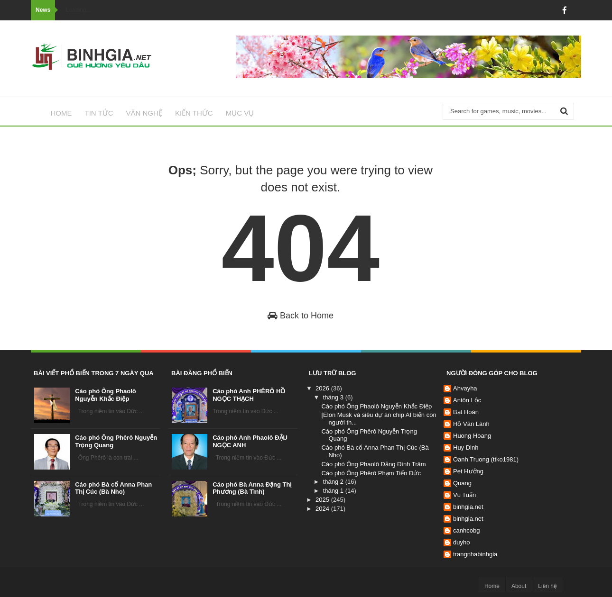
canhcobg (466, 530)
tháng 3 (334, 397)
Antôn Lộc (467, 400)
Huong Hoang (472, 435)
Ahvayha (465, 388)
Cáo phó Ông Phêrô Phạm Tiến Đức (370, 473)
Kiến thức (194, 113)
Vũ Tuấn (464, 494)
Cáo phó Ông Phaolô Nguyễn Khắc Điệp (105, 395)
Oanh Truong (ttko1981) (486, 459)
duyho (461, 542)
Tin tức (99, 113)
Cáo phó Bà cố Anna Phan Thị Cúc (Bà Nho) (113, 488)
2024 (323, 508)
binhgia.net (468, 506)
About (518, 586)
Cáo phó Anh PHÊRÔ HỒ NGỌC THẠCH (249, 395)
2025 (323, 499)
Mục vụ (240, 113)
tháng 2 (334, 481)
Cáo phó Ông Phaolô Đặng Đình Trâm (373, 464)
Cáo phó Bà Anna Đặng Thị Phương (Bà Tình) (252, 488)
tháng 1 (334, 490)
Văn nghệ (144, 113)
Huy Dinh (465, 447)
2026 (323, 388)
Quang (462, 483)
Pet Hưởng (468, 471)
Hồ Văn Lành (471, 423)
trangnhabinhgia (475, 554)
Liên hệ (547, 586)
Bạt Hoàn (466, 412)
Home (61, 113)
